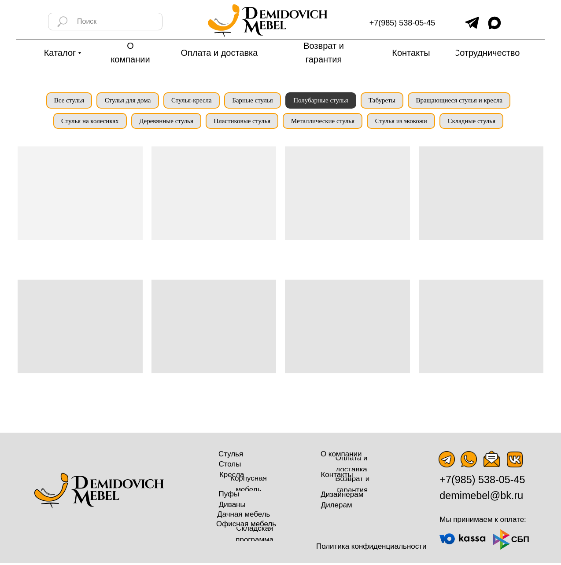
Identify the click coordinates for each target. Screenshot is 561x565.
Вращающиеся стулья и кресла (464, 100)
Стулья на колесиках (86, 122)
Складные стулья (475, 122)
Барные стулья (252, 100)
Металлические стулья (323, 122)
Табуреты (385, 100)
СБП (520, 541)
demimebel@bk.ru (481, 497)
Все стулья (64, 100)
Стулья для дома (125, 100)
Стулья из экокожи (403, 122)
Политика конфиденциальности (371, 548)
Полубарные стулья (322, 100)
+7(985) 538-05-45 (402, 22)
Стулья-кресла (190, 100)
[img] (472, 23)
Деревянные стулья (164, 122)
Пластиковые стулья (241, 122)
